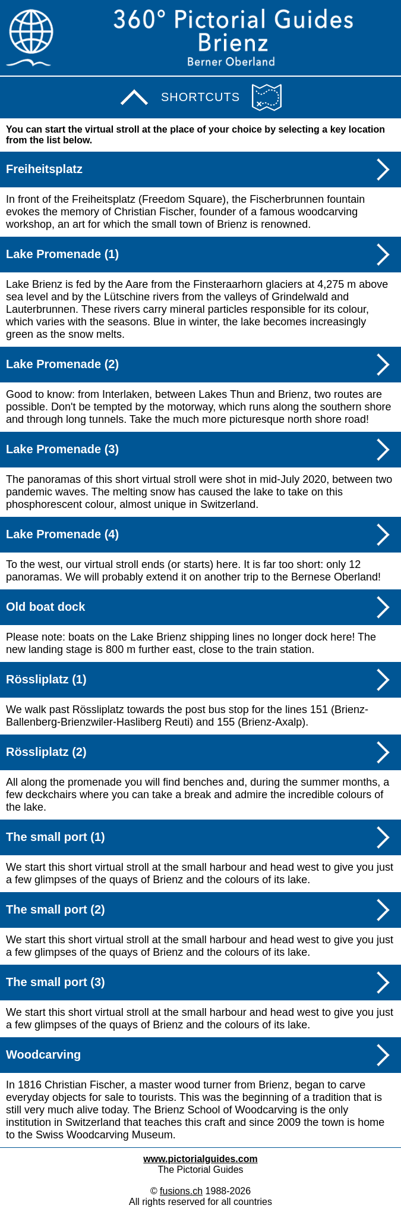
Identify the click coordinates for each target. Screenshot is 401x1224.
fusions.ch (181, 1191)
